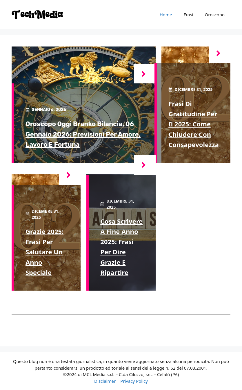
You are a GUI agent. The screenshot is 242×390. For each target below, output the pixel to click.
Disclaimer (105, 381)
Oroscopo (215, 14)
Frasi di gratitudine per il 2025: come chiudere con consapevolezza (193, 124)
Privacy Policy (134, 381)
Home (166, 14)
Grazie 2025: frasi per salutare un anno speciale (44, 252)
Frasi (188, 14)
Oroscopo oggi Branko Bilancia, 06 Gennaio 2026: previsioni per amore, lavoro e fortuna (83, 134)
